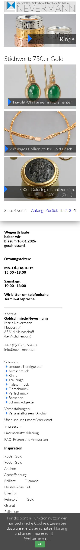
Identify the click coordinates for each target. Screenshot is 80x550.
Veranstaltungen (17, 408)
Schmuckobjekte (21, 402)
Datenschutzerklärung (21, 433)
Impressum (13, 426)
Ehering (10, 493)
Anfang (37, 210)
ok (40, 544)
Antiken (10, 468)
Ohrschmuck (18, 388)
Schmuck (11, 362)
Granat (9, 505)
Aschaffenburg (15, 474)
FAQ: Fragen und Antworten (26, 439)
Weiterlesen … (36, 538)
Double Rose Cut (17, 487)
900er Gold (13, 462)
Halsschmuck (19, 384)
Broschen (16, 397)
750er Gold (13, 456)
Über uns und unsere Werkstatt (28, 419)
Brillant (10, 481)
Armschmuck (19, 371)
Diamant (31, 481)
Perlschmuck (18, 393)
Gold (30, 499)
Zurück (51, 210)
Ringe (67, 39)
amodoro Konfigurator (26, 366)
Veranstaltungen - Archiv (28, 413)
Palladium (11, 511)
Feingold (10, 499)
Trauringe (16, 380)
